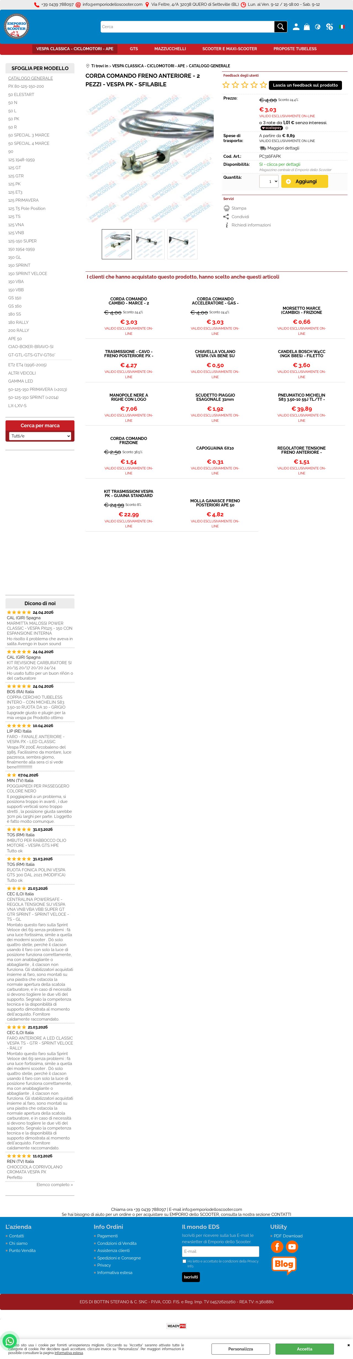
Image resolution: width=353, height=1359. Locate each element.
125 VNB (16, 232)
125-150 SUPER (22, 241)
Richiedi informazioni (251, 225)
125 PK (14, 183)
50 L (12, 110)
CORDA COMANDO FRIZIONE (128, 441)
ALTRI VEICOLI (22, 373)
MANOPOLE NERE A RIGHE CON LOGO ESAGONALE (128, 397)
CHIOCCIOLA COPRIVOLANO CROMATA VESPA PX (34, 1169)
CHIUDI (348, 1344)
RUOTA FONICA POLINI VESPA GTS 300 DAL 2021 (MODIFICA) (36, 872)
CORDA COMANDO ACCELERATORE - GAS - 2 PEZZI (215, 301)
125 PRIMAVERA (23, 200)
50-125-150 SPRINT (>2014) (33, 397)
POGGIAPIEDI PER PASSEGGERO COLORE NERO (38, 789)
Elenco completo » (55, 1184)
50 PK (13, 118)
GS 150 (14, 297)
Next (210, 158)
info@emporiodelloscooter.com (212, 1209)
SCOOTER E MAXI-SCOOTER (229, 48)
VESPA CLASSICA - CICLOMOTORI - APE (74, 48)
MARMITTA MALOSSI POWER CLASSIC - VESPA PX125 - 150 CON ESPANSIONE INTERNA (40, 628)
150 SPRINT (19, 265)
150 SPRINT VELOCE (27, 273)
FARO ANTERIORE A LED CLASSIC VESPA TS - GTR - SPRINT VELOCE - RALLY (40, 1043)
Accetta (304, 1349)
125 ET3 (15, 192)
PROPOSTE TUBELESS (295, 48)
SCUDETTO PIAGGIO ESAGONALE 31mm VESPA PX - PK (215, 397)
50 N (12, 102)
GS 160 (15, 306)
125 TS (14, 216)
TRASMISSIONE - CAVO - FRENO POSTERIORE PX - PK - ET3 (128, 354)
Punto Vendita (22, 1250)
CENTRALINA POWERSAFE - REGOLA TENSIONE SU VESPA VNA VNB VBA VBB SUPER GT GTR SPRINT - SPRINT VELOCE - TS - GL (38, 909)
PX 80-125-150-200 (26, 86)
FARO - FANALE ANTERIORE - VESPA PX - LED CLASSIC (36, 739)
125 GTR (16, 175)
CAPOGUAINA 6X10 (215, 448)
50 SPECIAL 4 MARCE (28, 143)
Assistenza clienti (113, 1250)
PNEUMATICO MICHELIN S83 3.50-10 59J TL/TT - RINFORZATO (301, 397)
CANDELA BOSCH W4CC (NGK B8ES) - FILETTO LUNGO (301, 354)
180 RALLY (18, 322)
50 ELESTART (21, 94)
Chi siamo (18, 1243)
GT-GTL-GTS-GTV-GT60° (31, 355)
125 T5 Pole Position (27, 208)
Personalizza (240, 1349)
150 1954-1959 (21, 249)
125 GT (14, 167)
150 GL (14, 257)
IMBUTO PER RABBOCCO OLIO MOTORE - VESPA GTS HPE (36, 843)
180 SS (14, 314)
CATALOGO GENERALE (30, 78)
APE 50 (15, 338)
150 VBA (16, 281)
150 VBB (16, 289)
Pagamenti (107, 1235)
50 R (12, 127)
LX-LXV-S (17, 405)
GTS (134, 48)
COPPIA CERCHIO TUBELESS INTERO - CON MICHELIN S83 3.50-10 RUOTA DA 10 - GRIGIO (36, 702)
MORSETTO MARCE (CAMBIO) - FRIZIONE (301, 310)
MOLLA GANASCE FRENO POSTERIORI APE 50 (215, 503)
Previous (89, 158)
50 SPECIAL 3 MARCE (28, 135)
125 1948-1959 (21, 159)
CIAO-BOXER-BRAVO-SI (31, 346)
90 (10, 151)
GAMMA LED (20, 381)
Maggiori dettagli (283, 148)
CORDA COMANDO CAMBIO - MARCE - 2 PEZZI (129, 301)
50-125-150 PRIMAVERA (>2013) (37, 389)
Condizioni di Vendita (117, 1243)
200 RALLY (18, 330)
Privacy (104, 1265)
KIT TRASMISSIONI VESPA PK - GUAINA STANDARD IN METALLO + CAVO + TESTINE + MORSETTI (128, 494)
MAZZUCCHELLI (170, 48)
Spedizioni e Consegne (119, 1258)
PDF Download (288, 1235)
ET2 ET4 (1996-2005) (27, 364)
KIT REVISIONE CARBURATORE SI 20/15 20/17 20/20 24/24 (39, 665)
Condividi (240, 216)
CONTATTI (281, 1214)
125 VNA (16, 224)
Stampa (239, 208)
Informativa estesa (69, 1353)
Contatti (16, 1235)
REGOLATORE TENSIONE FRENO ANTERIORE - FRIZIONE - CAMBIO (301, 450)
